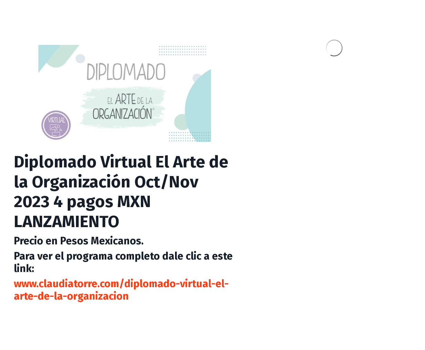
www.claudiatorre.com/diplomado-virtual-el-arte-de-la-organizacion (121, 290)
